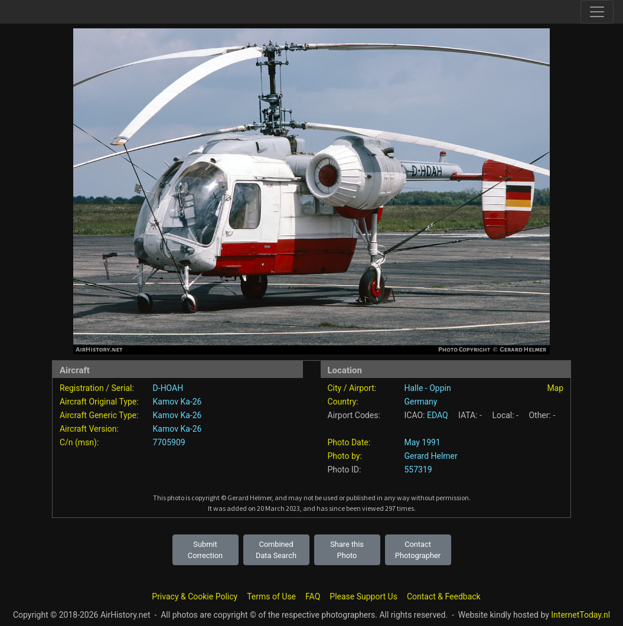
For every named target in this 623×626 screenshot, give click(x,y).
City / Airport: (352, 388)
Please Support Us (363, 596)
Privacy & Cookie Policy (194, 596)
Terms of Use (271, 596)
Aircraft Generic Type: (99, 415)
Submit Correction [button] (205, 550)
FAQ (312, 596)
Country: (343, 401)
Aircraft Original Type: (99, 401)
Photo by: (345, 456)
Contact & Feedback (444, 596)
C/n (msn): (79, 442)
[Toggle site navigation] (597, 12)
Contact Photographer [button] (418, 550)
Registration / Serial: (97, 388)
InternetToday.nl (580, 615)
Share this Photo (347, 550)
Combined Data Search (276, 550)
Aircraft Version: (89, 428)
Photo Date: (349, 442)
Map (555, 388)
